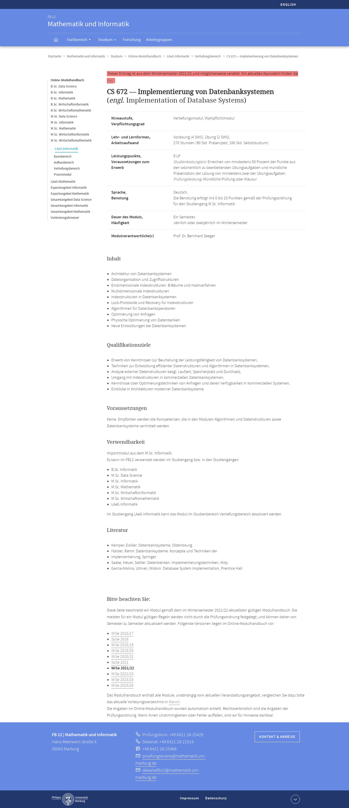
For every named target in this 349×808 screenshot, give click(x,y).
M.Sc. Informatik (62, 122)
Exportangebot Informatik (69, 187)
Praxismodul (62, 174)
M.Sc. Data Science (64, 116)
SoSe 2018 (119, 639)
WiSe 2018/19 (122, 645)
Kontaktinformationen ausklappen (295, 798)
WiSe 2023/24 (122, 679)
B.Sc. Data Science (64, 86)
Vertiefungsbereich (205, 56)
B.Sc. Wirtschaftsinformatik (70, 104)
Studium (108, 40)
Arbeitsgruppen (159, 39)
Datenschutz (216, 800)
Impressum (190, 800)
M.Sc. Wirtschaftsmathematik (71, 140)
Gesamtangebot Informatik (69, 205)
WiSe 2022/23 (122, 673)
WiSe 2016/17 (122, 633)
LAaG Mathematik (63, 181)
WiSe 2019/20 (122, 650)
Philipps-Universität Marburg (70, 799)
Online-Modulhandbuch (143, 56)
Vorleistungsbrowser (65, 217)
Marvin (174, 702)
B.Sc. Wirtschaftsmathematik (71, 110)
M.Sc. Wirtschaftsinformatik (70, 134)
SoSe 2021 (119, 662)
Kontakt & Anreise (277, 736)
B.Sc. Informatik (62, 92)
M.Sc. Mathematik (63, 128)
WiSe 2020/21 (122, 656)
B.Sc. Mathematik (63, 98)
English (288, 4)
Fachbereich (80, 40)
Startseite (54, 56)
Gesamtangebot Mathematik (70, 211)
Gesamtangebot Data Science (71, 199)
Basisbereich (62, 156)
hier (110, 80)
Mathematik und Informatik (85, 56)
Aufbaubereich (64, 162)
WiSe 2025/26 (122, 685)
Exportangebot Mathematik (70, 193)
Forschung (132, 39)
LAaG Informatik (176, 56)
